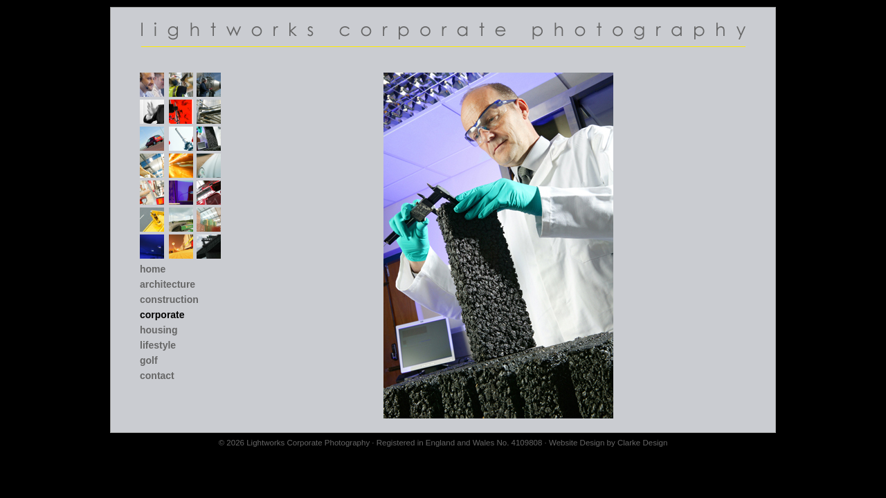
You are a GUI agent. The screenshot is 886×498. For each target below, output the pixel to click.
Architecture (167, 284)
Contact (157, 375)
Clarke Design (642, 443)
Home (152, 269)
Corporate (162, 314)
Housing (158, 329)
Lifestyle (158, 345)
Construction (169, 299)
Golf (149, 360)
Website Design (576, 443)
